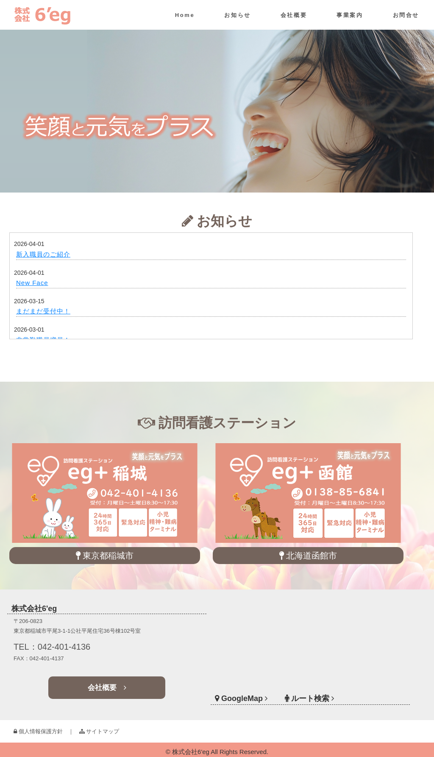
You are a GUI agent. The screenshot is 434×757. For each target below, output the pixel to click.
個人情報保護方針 (38, 731)
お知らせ (237, 15)
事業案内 (350, 15)
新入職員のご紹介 (43, 254)
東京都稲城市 (105, 555)
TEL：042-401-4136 (63, 647)
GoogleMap (255, 689)
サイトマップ (99, 731)
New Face (32, 282)
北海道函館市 (308, 555)
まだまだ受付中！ (43, 311)
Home (185, 15)
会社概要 (294, 15)
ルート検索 (310, 689)
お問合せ (406, 15)
